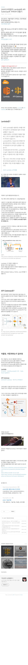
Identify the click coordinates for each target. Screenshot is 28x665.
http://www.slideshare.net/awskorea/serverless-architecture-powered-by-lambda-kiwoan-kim (14, 469)
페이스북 (10, 578)
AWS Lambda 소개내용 (10, 170)
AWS (5, 529)
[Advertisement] (14, 501)
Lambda (20, 107)
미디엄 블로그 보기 (6, 39)
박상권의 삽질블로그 (7, 618)
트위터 (17, 578)
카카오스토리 (14, 578)
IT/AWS (3, 7)
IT (2, 529)
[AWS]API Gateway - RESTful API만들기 (12, 379)
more (26, 583)
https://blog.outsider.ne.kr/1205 (10, 472)
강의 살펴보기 (5, 60)
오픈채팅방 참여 (5, 24)
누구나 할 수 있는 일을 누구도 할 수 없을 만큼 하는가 (10, 621)
